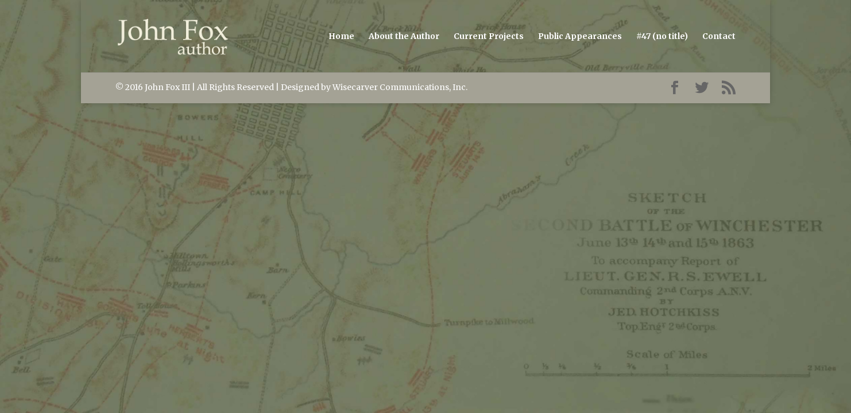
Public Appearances (580, 36)
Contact (719, 36)
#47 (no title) (662, 36)
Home (341, 36)
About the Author (404, 36)
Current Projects (489, 36)
